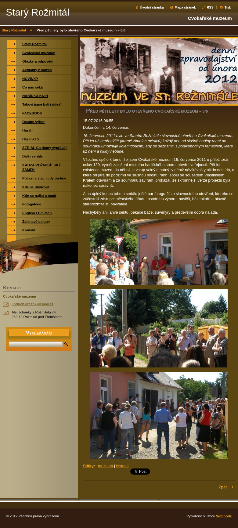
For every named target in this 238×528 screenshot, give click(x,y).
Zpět (223, 487)
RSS (210, 7)
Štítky (88, 466)
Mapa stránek (185, 7)
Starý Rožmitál (14, 30)
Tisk (227, 7)
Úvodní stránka (152, 7)
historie (122, 466)
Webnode (224, 516)
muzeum (105, 466)
